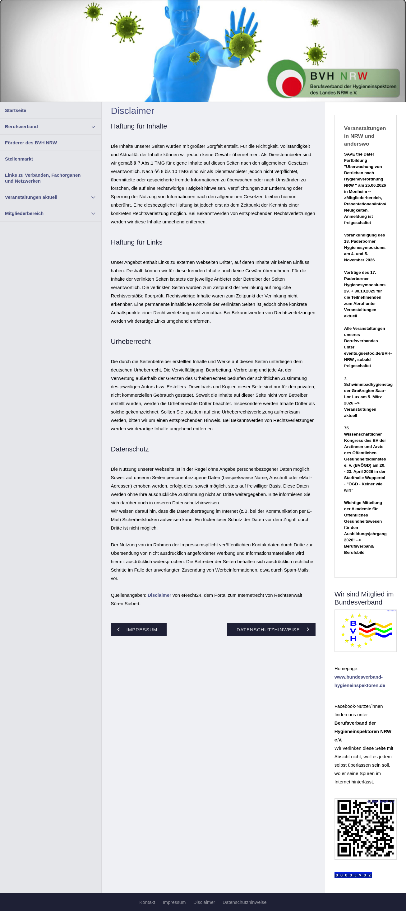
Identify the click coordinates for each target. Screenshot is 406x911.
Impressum (174, 902)
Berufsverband (21, 126)
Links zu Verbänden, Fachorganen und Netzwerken (43, 178)
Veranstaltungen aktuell (31, 197)
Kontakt (147, 902)
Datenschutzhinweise (245, 902)
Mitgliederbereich (24, 213)
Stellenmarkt (19, 158)
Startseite (15, 110)
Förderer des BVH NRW (31, 142)
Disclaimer (159, 595)
